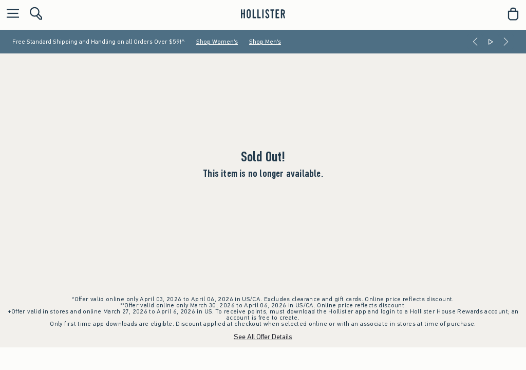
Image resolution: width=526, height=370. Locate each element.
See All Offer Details (263, 337)
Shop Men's (265, 42)
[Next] (506, 41)
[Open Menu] (10, 14)
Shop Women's (217, 42)
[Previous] (475, 41)
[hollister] (263, 14)
